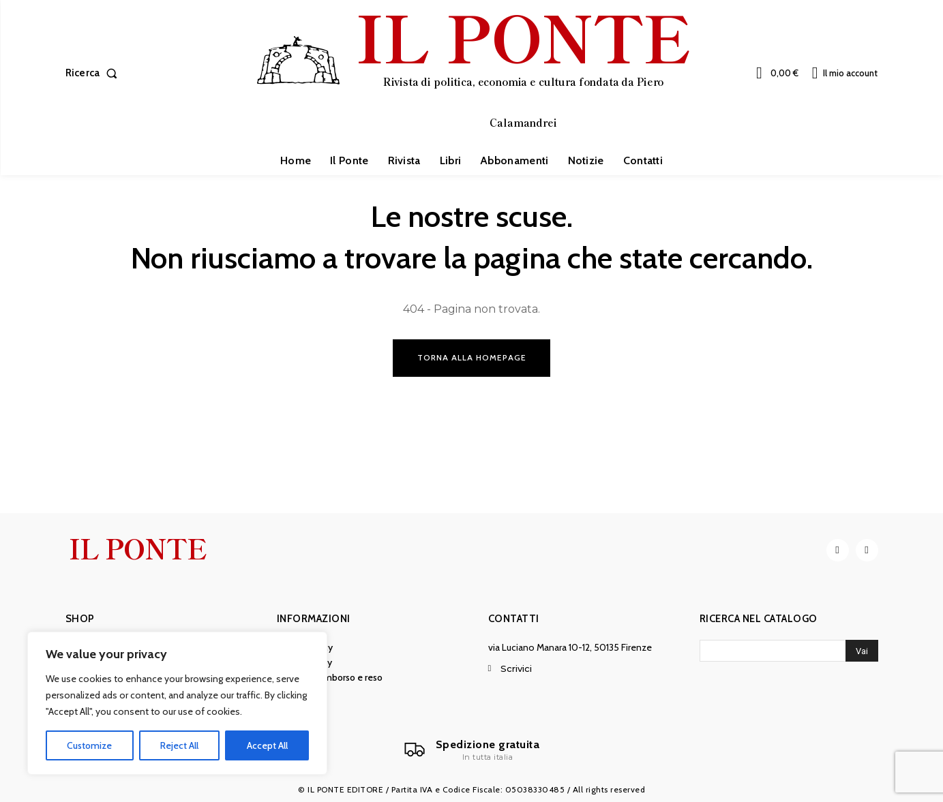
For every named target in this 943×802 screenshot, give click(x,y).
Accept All (267, 745)
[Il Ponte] (472, 750)
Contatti (513, 619)
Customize (89, 745)
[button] (94, 73)
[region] (177, 703)
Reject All (179, 745)
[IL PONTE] (473, 71)
